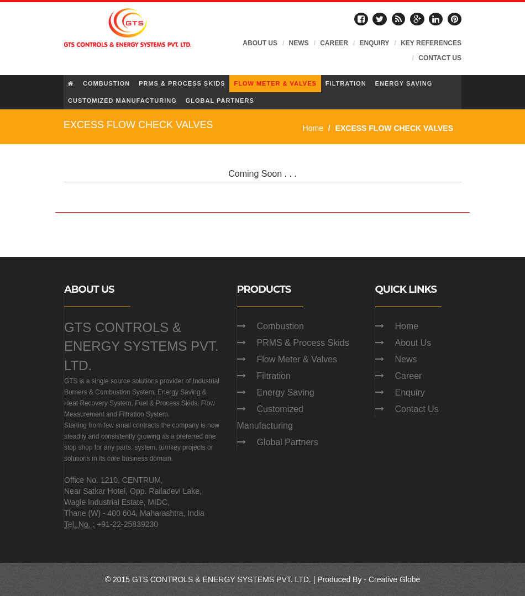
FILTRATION (346, 83)
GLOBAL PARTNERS (220, 100)
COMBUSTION (106, 83)
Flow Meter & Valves (297, 359)
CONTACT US (439, 58)
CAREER (334, 43)
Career (408, 376)
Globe (410, 579)
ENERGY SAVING (404, 83)
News (406, 359)
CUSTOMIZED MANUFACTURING (122, 100)
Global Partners (287, 442)
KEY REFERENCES (431, 43)
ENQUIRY (374, 43)
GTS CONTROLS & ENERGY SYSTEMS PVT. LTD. (141, 346)
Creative (383, 579)
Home (313, 128)
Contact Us (417, 409)
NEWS (299, 43)
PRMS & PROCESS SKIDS (182, 83)
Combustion (280, 326)
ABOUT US (260, 43)
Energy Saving (285, 392)
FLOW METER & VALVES (275, 83)
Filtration (274, 376)
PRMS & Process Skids (303, 342)
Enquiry (410, 392)
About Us (413, 342)
